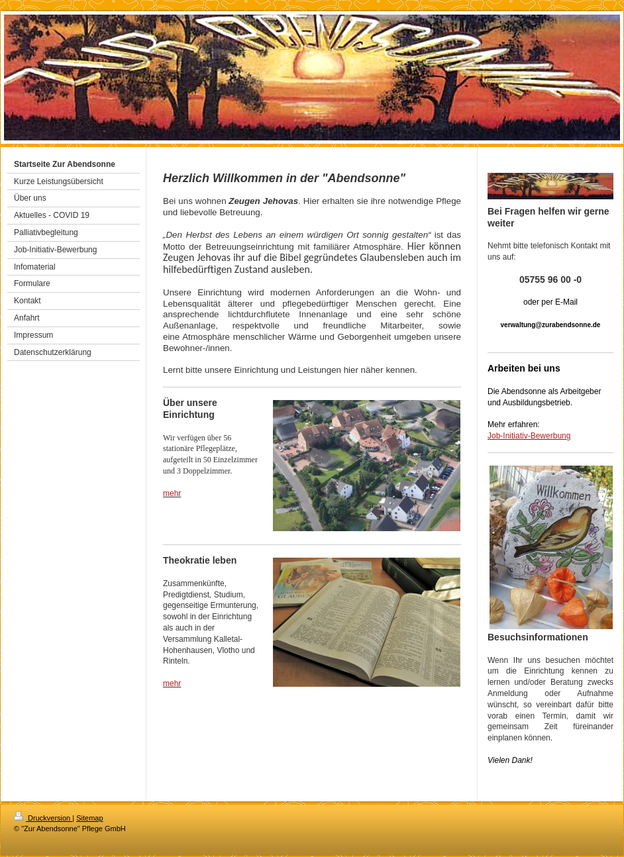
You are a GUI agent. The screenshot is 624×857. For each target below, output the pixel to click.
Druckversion (43, 818)
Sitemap (89, 818)
